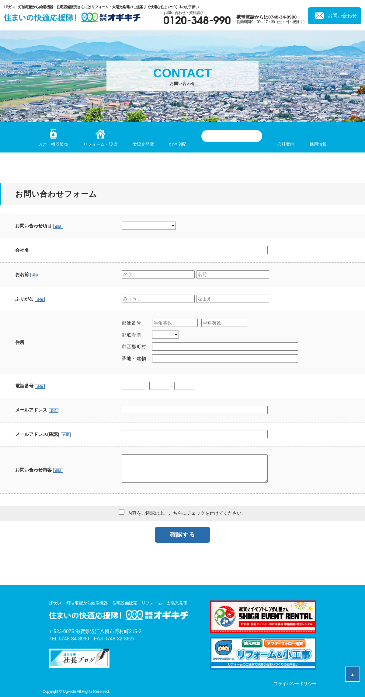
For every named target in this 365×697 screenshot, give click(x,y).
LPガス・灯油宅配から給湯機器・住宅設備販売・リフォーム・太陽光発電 (118, 611)
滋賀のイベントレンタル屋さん (231, 136)
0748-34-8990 (282, 16)
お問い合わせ (342, 15)
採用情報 (318, 144)
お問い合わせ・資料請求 (197, 17)
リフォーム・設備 (100, 144)
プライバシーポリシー (295, 683)
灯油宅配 (177, 144)
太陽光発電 (143, 144)
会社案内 (285, 144)
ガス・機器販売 (53, 144)
